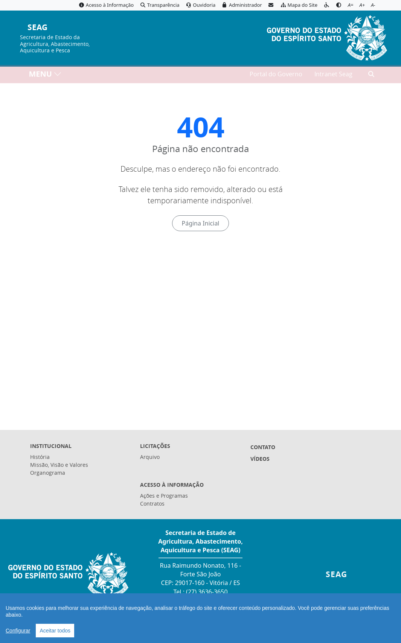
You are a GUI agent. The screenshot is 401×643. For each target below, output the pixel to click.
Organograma (47, 472)
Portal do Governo (276, 76)
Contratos (152, 503)
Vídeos (260, 458)
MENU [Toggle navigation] (45, 75)
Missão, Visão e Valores (59, 464)
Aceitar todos (55, 631)
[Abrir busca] (371, 76)
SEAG (37, 27)
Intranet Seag (333, 76)
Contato (262, 447)
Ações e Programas (164, 495)
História (40, 456)
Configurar (18, 631)
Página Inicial (200, 223)
